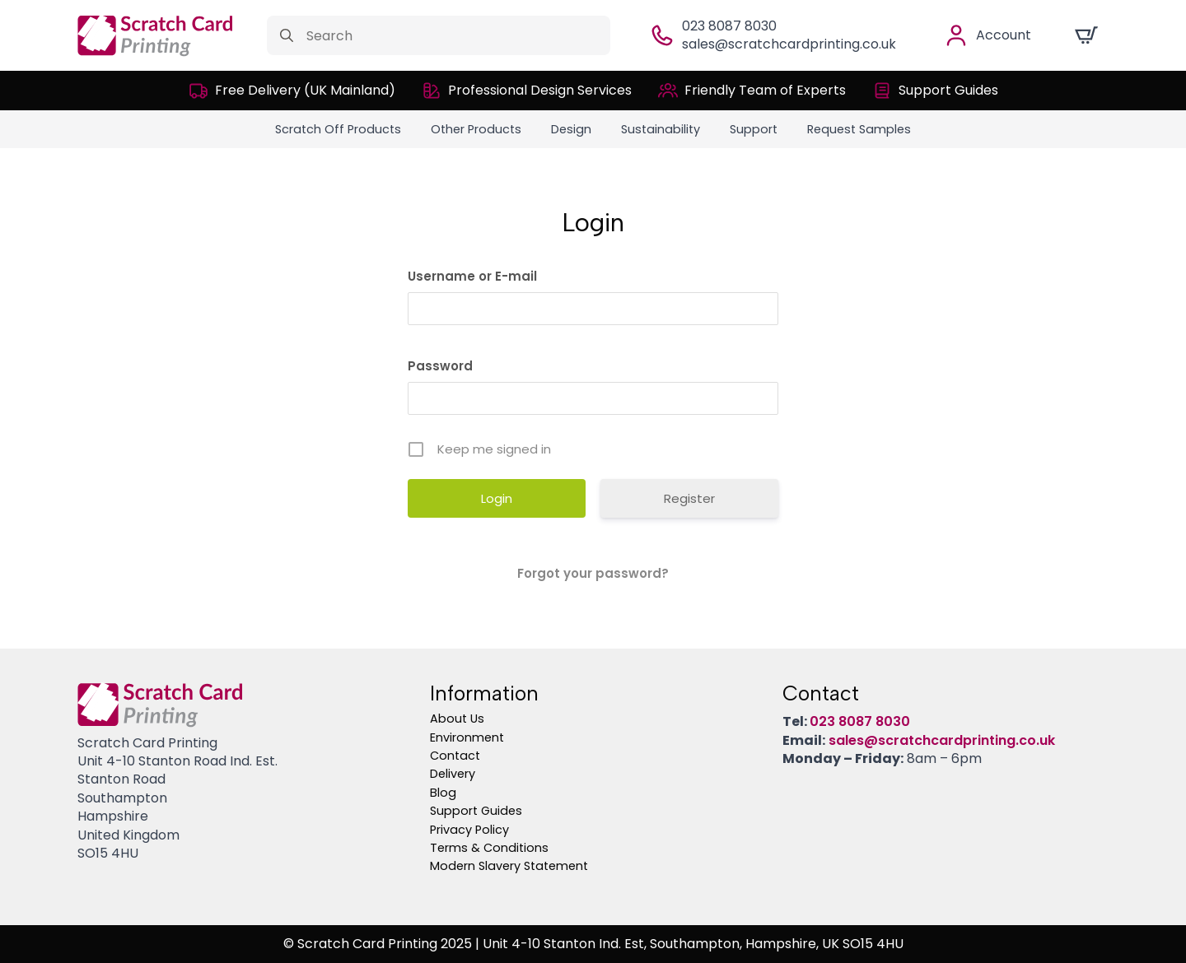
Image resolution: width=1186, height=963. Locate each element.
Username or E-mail (472, 276)
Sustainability (660, 129)
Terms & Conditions (489, 848)
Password (440, 365)
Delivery (452, 773)
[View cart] (1086, 35)
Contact (455, 755)
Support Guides (476, 810)
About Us (457, 718)
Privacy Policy (469, 829)
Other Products (476, 129)
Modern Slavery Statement (509, 866)
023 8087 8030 (729, 25)
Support (753, 129)
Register (689, 498)
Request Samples (859, 129)
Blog (443, 792)
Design (571, 129)
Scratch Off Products (338, 129)
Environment (467, 737)
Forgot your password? (593, 573)
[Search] (286, 35)
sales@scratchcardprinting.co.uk (789, 44)
